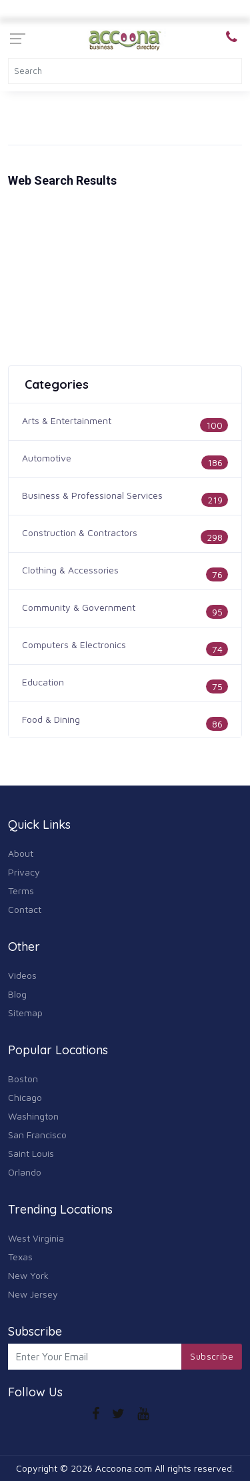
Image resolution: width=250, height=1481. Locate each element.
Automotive (46, 457)
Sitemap (25, 1012)
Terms (21, 890)
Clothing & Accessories (70, 569)
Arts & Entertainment (66, 420)
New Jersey (33, 1294)
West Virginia (36, 1238)
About (20, 853)
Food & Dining (51, 719)
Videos (22, 975)
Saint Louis (31, 1153)
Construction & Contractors (79, 532)
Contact (24, 909)
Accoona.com (123, 1468)
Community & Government (78, 607)
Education (43, 681)
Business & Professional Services (92, 495)
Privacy (24, 872)
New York (28, 1275)
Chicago (25, 1097)
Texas (20, 1256)
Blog (17, 994)
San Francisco (37, 1134)
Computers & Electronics (74, 644)
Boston (23, 1078)
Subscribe (211, 1356)
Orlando (24, 1172)
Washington (33, 1116)
